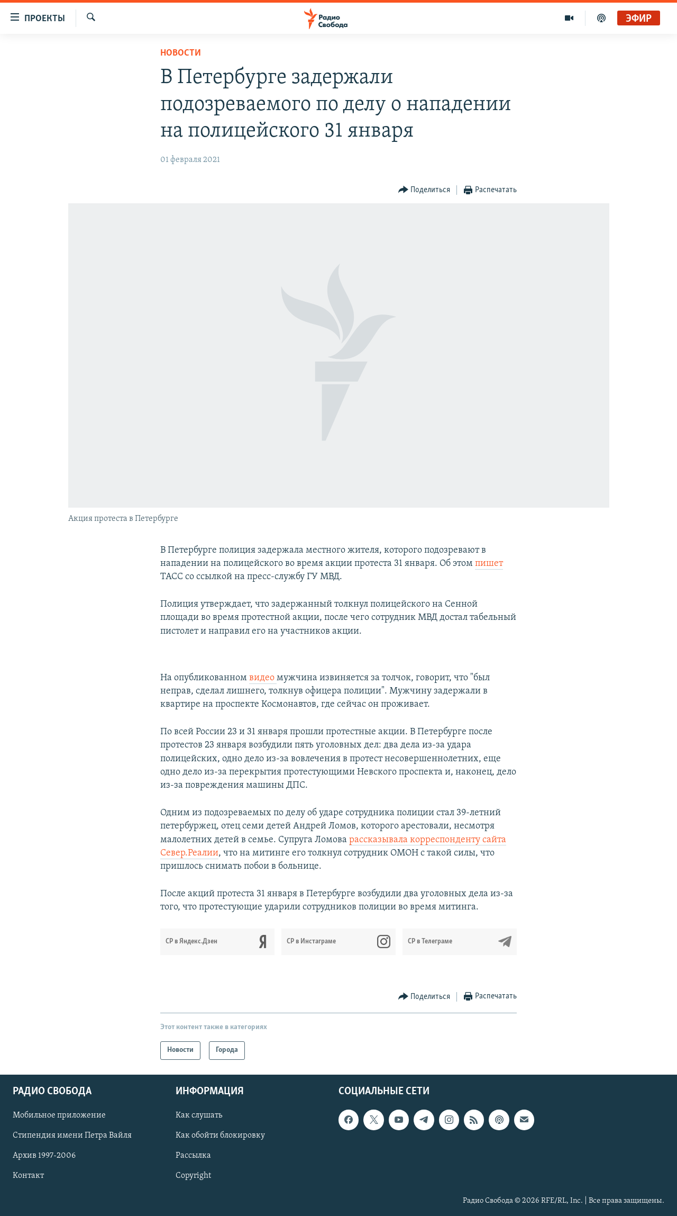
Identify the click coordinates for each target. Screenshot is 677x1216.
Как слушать (199, 1115)
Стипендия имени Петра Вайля (72, 1135)
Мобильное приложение (59, 1115)
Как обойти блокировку (220, 1135)
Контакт (28, 1176)
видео (263, 678)
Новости (180, 53)
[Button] (424, 190)
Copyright (193, 1176)
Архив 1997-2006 (44, 1155)
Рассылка (193, 1155)
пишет (489, 564)
